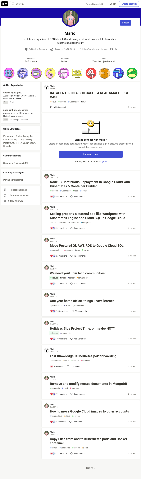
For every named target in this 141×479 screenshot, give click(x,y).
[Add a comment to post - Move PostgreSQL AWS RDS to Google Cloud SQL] (58, 255)
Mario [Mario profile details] (52, 86)
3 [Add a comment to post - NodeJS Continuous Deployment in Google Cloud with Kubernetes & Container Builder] (77, 196)
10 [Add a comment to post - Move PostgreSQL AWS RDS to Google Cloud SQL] (78, 256)
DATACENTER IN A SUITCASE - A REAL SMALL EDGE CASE (89, 95)
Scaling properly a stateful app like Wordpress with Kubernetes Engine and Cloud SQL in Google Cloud (87, 216)
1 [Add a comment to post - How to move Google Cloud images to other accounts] (75, 421)
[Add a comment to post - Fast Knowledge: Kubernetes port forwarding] (56, 366)
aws (77, 250)
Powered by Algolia (94, 4)
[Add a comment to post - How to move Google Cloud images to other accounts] (58, 421)
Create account (129, 3)
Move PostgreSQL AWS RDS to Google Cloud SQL (87, 246)
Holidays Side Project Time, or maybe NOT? (82, 328)
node (75, 190)
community (82, 277)
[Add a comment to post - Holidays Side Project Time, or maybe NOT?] (58, 338)
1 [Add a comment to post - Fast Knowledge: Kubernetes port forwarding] (73, 366)
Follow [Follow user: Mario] (125, 22)
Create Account (90, 154)
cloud (53, 101)
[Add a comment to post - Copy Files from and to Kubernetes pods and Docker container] (58, 453)
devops (62, 101)
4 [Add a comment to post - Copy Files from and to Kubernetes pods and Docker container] (77, 453)
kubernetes (73, 101)
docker (83, 190)
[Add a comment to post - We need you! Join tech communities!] (58, 283)
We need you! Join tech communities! (78, 273)
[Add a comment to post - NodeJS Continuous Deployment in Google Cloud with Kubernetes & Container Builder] (58, 196)
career (71, 277)
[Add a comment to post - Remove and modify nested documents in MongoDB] (58, 394)
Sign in (103, 161)
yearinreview (78, 305)
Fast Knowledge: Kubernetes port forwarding (83, 356)
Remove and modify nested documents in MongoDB (88, 384)
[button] (9, 73)
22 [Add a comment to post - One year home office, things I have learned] (79, 311)
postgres (68, 250)
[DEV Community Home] (4, 4)
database (85, 360)
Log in (113, 3)
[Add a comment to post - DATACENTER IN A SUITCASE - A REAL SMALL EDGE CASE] (58, 107)
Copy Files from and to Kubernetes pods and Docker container (88, 441)
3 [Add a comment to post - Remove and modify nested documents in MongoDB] (77, 394)
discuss (54, 277)
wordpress (86, 222)
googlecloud (56, 250)
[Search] (13, 4)
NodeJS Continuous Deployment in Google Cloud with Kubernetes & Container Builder (90, 184)
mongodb (55, 388)
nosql (65, 388)
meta (63, 277)
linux (83, 101)
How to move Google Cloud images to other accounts (89, 411)
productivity (55, 305)
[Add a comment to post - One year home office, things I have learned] (59, 311)
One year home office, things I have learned (82, 301)
